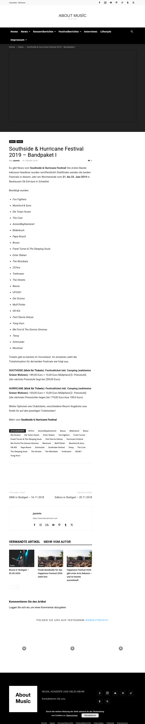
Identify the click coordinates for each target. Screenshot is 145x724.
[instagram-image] (24, 648)
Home (14, 31)
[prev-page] (11, 587)
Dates (21, 47)
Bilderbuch (74, 430)
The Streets (36, 451)
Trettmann (66, 451)
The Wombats (51, 451)
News (25, 31)
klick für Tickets (34, 370)
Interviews (90, 31)
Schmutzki (39, 447)
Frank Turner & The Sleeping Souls (26, 439)
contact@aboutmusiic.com (57, 702)
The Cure (81, 447)
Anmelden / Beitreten (17, 3)
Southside (27, 419)
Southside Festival (56, 447)
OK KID (14, 447)
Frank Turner (79, 435)
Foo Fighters (64, 435)
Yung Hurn (15, 455)
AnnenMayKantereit (47, 430)
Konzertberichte (44, 31)
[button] (132, 31)
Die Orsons (16, 435)
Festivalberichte (70, 31)
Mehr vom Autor (57, 542)
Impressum (19, 39)
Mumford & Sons (76, 443)
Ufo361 (78, 451)
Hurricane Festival (46, 419)
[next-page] (17, 587)
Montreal (46, 443)
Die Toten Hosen (31, 435)
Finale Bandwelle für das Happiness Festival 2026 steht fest (50, 573)
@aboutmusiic (97, 620)
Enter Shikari (49, 435)
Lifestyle (105, 31)
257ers (31, 430)
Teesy (71, 447)
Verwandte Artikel (24, 542)
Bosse (85, 430)
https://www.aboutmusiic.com (45, 518)
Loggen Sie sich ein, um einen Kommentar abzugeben (37, 607)
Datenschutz (72, 715)
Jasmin (16, 160)
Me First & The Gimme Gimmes (25, 443)
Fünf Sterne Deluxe (54, 439)
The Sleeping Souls (19, 451)
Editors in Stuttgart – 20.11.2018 (73, 497)
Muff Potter (60, 443)
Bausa (63, 430)
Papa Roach (26, 447)
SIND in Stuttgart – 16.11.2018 (26, 497)
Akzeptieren (90, 715)
